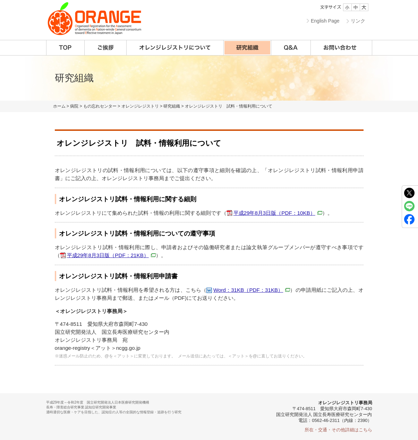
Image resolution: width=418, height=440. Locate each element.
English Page (325, 21)
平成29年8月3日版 (277, 213)
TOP (65, 48)
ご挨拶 (106, 48)
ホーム (59, 106)
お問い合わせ (341, 48)
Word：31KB (251, 290)
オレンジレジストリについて (175, 48)
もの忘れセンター (100, 106)
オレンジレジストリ (140, 106)
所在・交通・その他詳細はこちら (338, 429)
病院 (74, 106)
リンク (358, 21)
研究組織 (247, 48)
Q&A (291, 48)
